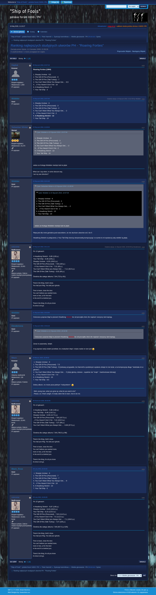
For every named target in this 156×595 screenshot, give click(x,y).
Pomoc (127, 590)
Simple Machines (25, 590)
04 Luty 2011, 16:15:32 (40, 469)
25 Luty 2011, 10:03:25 (40, 497)
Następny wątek (138, 51)
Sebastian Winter (20, 127)
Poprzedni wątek (124, 51)
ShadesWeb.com (25, 592)
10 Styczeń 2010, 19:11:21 (41, 247)
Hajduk (15, 65)
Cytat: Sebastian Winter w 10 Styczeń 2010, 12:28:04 (55, 186)
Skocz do (113, 575)
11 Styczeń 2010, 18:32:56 (41, 312)
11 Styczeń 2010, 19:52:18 (41, 326)
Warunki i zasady (135, 590)
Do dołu (13, 58)
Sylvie (98, 37)
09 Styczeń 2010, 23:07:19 (41, 65)
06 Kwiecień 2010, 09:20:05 (41, 400)
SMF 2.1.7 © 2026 (13, 590)
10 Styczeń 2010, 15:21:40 (41, 181)
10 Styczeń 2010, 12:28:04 (41, 127)
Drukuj (143, 58)
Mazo (14, 358)
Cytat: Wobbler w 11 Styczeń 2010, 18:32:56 (52, 331)
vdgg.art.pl (111, 26)
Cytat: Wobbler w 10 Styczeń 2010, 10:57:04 (52, 132)
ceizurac (15, 247)
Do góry (13, 562)
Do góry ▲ (145, 590)
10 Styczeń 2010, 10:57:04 (41, 98)
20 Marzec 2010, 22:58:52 (41, 357)
